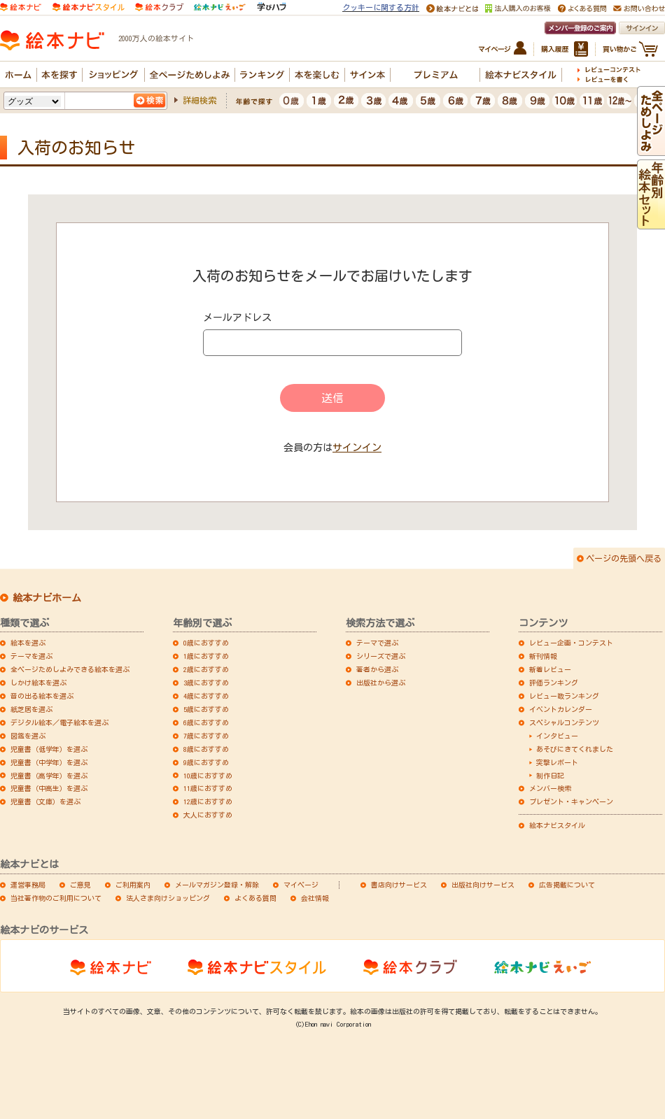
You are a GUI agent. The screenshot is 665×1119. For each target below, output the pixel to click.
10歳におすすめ (207, 775)
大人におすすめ (207, 814)
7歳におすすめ (206, 735)
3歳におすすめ (206, 682)
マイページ (301, 884)
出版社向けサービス (482, 884)
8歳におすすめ (206, 749)
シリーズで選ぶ (380, 656)
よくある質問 (255, 898)
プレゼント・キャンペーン (571, 801)
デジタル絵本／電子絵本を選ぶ (59, 722)
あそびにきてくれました (574, 749)
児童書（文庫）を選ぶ (45, 801)
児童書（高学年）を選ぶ (49, 775)
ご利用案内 (132, 884)
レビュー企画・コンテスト (571, 642)
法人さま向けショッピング (168, 898)
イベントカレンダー (560, 709)
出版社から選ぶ (380, 682)
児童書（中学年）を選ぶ (49, 762)
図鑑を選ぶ (28, 735)
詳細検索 (199, 100)
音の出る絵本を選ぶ (42, 695)
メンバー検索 (550, 788)
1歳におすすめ (206, 656)
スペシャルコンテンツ (564, 722)
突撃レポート (557, 762)
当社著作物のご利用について (56, 898)
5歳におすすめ (206, 709)
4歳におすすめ (206, 695)
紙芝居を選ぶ (31, 709)
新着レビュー (550, 669)
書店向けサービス (399, 884)
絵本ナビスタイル (557, 825)
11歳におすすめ (207, 788)
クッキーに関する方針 (380, 7)
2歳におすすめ (206, 669)
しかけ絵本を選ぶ (38, 682)
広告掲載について (567, 884)
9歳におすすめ (206, 762)
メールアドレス (237, 317)
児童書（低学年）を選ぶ (49, 749)
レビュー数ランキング (564, 695)
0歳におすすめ (206, 642)
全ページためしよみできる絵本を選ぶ (70, 669)
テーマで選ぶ (377, 642)
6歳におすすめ (206, 722)
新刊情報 (543, 656)
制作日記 (550, 775)
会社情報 (315, 898)
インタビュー (557, 735)
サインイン (357, 447)
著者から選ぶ (377, 669)
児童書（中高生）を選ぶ (49, 788)
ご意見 (80, 884)
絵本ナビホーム (47, 598)
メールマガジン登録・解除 (217, 884)
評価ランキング (553, 682)
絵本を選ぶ (28, 642)
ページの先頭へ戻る (624, 558)
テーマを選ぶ (31, 656)
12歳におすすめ (207, 801)
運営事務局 (28, 884)
